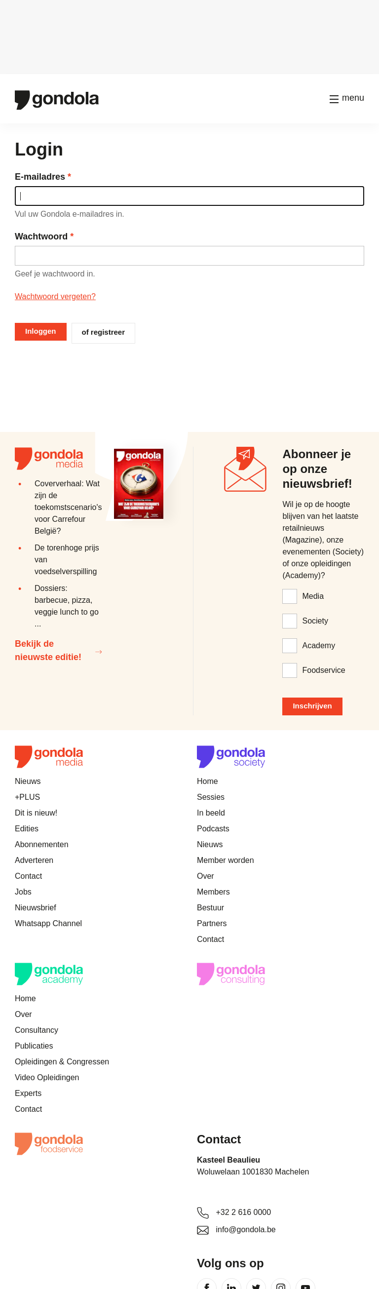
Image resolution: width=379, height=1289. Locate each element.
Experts (28, 1093)
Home (207, 781)
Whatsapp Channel (48, 923)
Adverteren (34, 860)
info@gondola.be (245, 1229)
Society (315, 621)
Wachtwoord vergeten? (55, 296)
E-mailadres (40, 177)
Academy (318, 645)
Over (205, 876)
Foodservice (323, 670)
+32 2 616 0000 (243, 1212)
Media (313, 596)
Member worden (225, 860)
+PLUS (27, 797)
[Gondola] (57, 99)
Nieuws (27, 781)
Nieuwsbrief (35, 907)
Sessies (211, 797)
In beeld (211, 813)
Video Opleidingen (47, 1077)
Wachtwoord (41, 236)
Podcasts (213, 828)
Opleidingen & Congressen (62, 1061)
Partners (212, 923)
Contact (28, 876)
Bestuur (210, 907)
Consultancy (36, 1030)
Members (213, 892)
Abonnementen (42, 844)
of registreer (103, 332)
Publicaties (34, 1046)
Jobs (23, 892)
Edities (26, 828)
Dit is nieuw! (36, 813)
